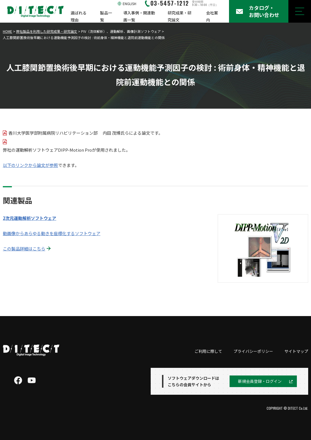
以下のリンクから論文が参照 (30, 165)
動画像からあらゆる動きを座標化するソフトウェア (51, 233)
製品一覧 (106, 16)
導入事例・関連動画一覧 (139, 16)
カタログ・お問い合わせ (264, 11)
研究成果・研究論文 (179, 16)
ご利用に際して (208, 351)
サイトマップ (296, 351)
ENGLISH (129, 3)
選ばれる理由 (79, 16)
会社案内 (212, 16)
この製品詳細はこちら (24, 249)
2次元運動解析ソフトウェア (29, 218)
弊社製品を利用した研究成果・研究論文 (46, 31)
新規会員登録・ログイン (260, 381)
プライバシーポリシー (253, 351)
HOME (7, 31)
